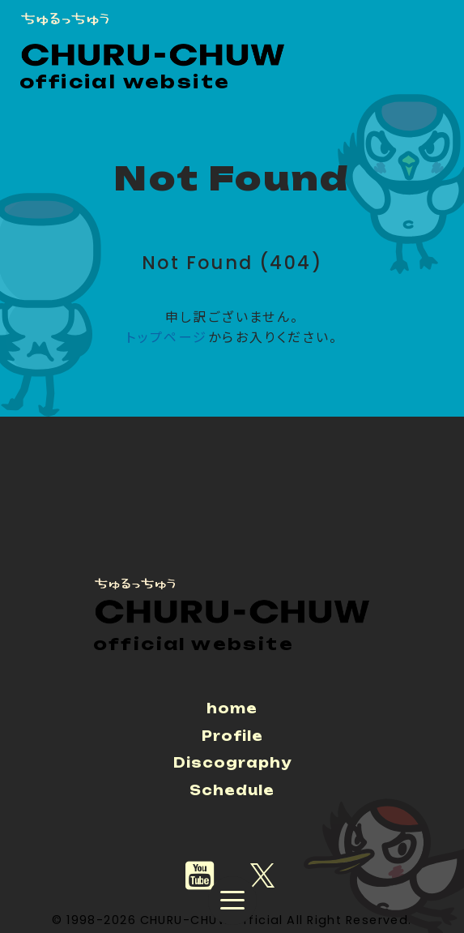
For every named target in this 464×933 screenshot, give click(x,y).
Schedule (232, 790)
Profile (232, 736)
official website (124, 81)
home (232, 708)
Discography (232, 763)
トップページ (166, 337)
